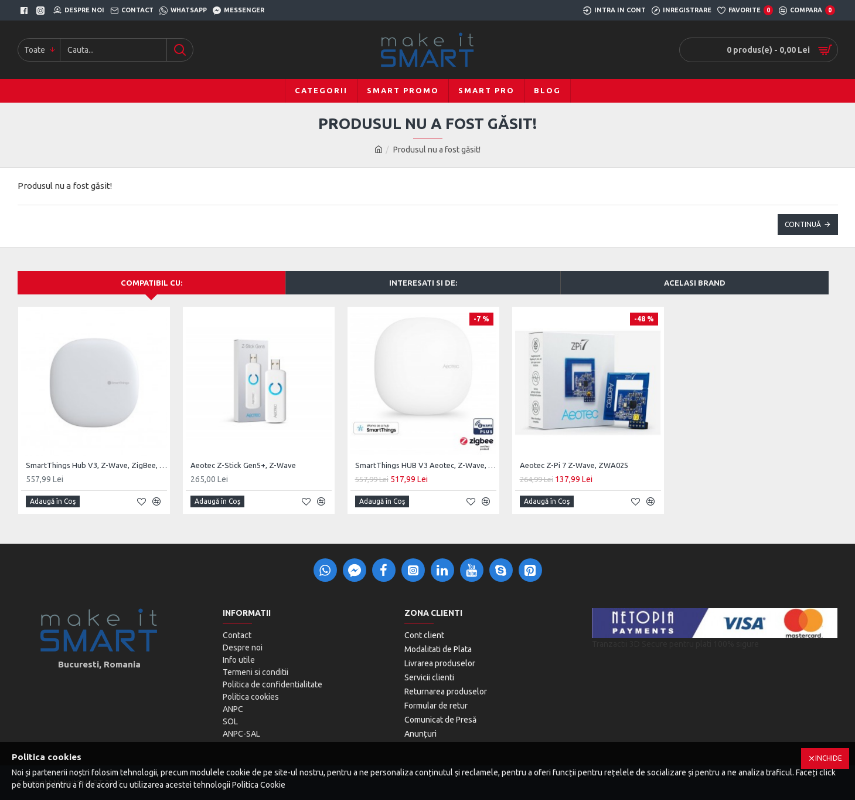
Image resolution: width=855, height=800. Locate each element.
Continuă (803, 224)
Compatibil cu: (151, 283)
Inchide (828, 758)
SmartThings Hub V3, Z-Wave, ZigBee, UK (96, 465)
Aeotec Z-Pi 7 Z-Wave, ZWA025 (574, 465)
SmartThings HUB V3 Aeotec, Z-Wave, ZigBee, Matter (425, 465)
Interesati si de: (423, 283)
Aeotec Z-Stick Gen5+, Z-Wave (243, 465)
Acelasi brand (694, 283)
